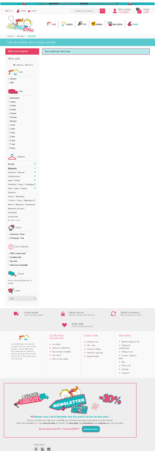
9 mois (13, 113)
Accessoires (13, 216)
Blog (123, 350)
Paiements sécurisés (95, 341)
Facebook (125, 358)
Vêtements (12, 168)
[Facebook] (36, 437)
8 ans (12, 148)
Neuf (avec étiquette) (18, 265)
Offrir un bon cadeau (60, 347)
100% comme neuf (18, 253)
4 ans (12, 132)
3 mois (13, 105)
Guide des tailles (93, 345)
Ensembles (12, 212)
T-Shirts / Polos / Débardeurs (21, 200)
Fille (12, 82)
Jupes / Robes (14, 180)
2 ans (12, 125)
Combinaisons (14, 176)
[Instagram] (48, 437)
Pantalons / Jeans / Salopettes (21, 184)
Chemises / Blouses (16, 172)
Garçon (13, 78)
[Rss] (42, 437)
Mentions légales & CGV (130, 330)
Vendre (23, 11)
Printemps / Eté (17, 238)
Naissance (14, 98)
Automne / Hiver (17, 234)
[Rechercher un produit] (85, 10)
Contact (32, 11)
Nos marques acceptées (61, 340)
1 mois (13, 102)
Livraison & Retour (94, 337)
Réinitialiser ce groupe (15, 220)
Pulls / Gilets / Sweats (17, 188)
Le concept (56, 333)
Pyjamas (12, 192)
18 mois (13, 121)
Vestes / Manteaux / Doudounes (21, 204)
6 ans (12, 140)
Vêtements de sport (16, 208)
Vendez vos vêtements (61, 336)
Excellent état (15, 257)
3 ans (12, 128)
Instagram (126, 361)
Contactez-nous (93, 330)
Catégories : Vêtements (24, 65)
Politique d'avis (127, 340)
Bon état (13, 261)
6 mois (13, 109)
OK (102, 11)
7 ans (12, 144)
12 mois (13, 117)
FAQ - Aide (91, 334)
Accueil (11, 164)
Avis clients (56, 344)
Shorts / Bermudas (16, 196)
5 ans (12, 136)
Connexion (124, 12)
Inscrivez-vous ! (91, 417)
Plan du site (126, 354)
